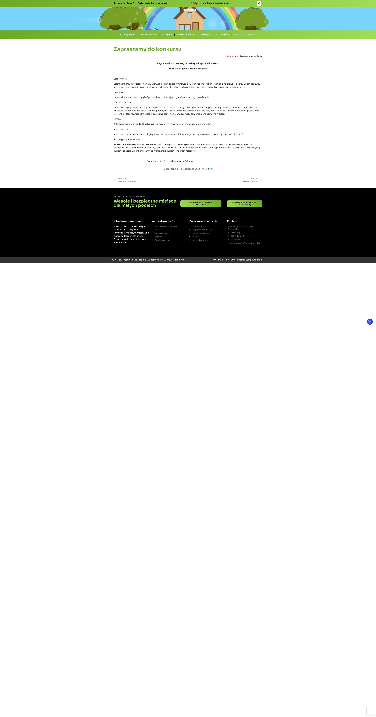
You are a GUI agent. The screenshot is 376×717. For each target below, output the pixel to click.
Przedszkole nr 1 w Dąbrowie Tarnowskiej (140, 3)
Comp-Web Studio (254, 260)
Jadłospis (205, 34)
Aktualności (222, 34)
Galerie (238, 34)
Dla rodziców (185, 34)
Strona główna (127, 34)
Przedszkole (149, 34)
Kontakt (252, 34)
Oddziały (167, 34)
